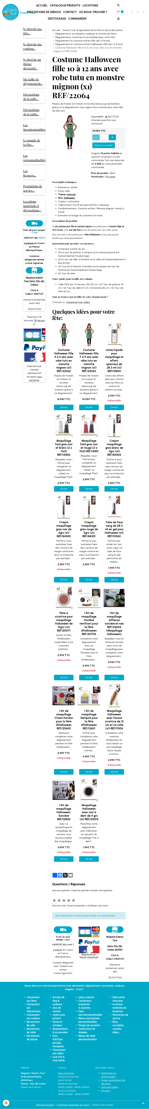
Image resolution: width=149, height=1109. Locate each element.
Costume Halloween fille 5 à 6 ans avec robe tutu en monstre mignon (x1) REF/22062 (63, 360)
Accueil (42, 5)
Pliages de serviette (89, 1021)
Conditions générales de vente (72, 1104)
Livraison (57, 949)
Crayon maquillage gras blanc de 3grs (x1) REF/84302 (114, 447)
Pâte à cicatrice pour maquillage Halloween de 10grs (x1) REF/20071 (64, 621)
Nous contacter (66, 1073)
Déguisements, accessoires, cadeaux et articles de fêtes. (86, 33)
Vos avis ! (105, 1090)
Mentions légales (45, 1104)
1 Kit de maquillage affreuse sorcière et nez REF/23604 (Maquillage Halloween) (114, 623)
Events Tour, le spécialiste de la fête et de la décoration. (93, 30)
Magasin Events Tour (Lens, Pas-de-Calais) (34, 281)
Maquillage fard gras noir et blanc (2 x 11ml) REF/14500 (64, 447)
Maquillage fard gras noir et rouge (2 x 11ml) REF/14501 (88, 446)
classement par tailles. (78, 302)
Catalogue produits (65, 5)
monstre (71, 194)
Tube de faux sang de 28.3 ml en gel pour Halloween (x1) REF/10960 (114, 529)
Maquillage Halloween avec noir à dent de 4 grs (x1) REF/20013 (89, 812)
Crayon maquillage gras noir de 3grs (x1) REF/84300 (63, 529)
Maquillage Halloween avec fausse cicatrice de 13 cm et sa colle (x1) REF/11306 (114, 719)
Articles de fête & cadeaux (59, 1000)
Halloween (69, 198)
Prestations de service (44, 12)
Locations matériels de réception (119, 1007)
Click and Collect (110, 1087)
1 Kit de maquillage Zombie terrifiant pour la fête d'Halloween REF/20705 (89, 623)
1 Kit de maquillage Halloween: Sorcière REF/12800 (63, 812)
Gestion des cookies (102, 1104)
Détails (63, 407)
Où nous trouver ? (93, 12)
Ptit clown (110, 176)
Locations (91, 5)
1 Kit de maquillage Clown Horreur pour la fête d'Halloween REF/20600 (64, 719)
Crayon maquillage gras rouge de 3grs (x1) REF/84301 (89, 529)
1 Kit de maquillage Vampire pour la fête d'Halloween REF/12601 (89, 719)
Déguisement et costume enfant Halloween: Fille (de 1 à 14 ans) (89, 44)
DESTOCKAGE (57, 18)
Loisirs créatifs (86, 997)
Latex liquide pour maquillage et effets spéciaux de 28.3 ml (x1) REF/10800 (114, 360)
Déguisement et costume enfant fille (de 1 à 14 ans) (82, 40)
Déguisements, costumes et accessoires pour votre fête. (85, 37)
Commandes (78, 18)
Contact (70, 12)
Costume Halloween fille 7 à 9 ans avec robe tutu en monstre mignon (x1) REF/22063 (89, 360)
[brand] (11, 12)
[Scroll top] (143, 1103)
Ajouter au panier (103, 145)
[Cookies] (6, 1103)
